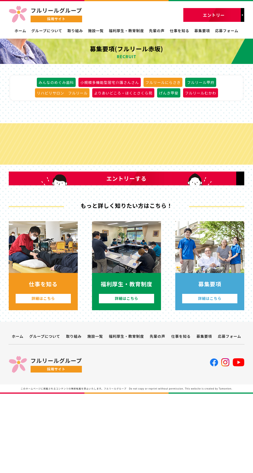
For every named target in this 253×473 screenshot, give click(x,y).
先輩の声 (157, 30)
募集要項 (202, 30)
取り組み (75, 30)
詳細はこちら (43, 373)
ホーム (20, 30)
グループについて (46, 30)
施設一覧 (96, 30)
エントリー (214, 15)
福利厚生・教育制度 (126, 30)
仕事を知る (179, 30)
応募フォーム (227, 30)
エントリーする (127, 241)
